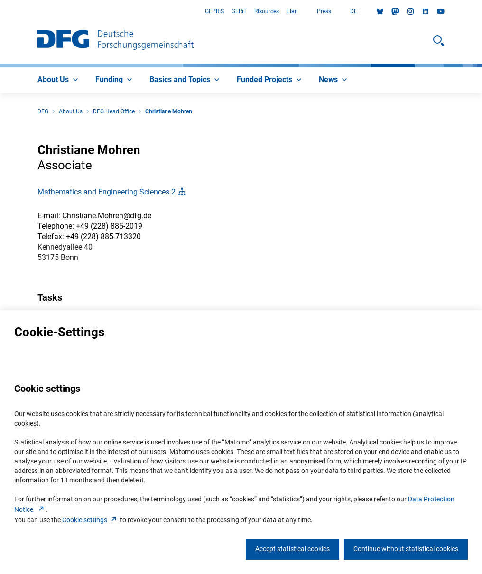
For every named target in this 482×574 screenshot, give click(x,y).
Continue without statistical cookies (405, 549)
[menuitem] (58, 80)
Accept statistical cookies (292, 549)
